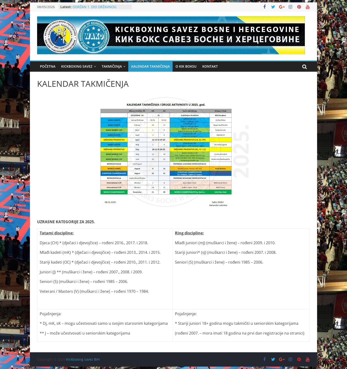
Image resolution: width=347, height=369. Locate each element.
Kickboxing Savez (76, 66)
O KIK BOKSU (185, 66)
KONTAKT (210, 66)
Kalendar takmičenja (150, 66)
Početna (47, 66)
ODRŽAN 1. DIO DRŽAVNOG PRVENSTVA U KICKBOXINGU (95, 9)
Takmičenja (112, 66)
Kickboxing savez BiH (83, 359)
